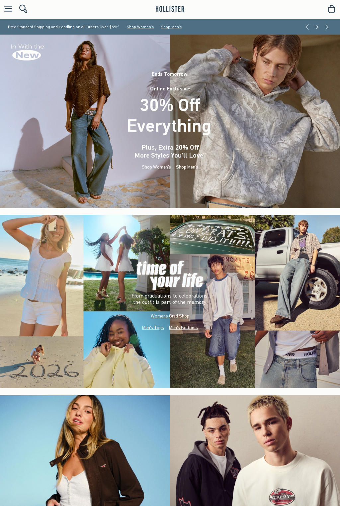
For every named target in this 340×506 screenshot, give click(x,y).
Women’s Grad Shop (170, 316)
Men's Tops (153, 327)
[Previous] (307, 27)
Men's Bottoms (183, 327)
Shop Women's (140, 27)
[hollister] (170, 9)
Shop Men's (171, 27)
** (204, 154)
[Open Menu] (6, 9)
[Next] (327, 27)
